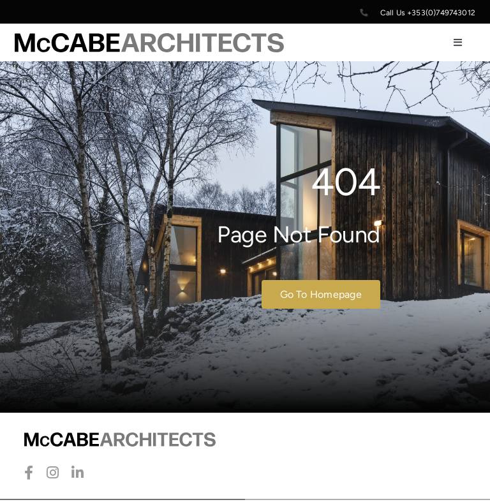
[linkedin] (77, 473)
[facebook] (28, 473)
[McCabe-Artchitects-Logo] (149, 39)
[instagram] (53, 473)
